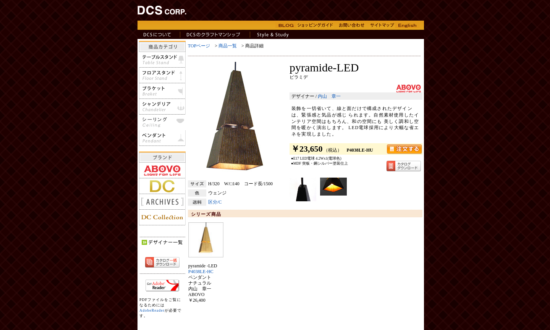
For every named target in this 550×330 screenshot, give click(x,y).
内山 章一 (329, 96)
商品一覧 (227, 46)
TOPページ (199, 46)
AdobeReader (152, 310)
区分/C (215, 202)
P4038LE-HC (201, 271)
